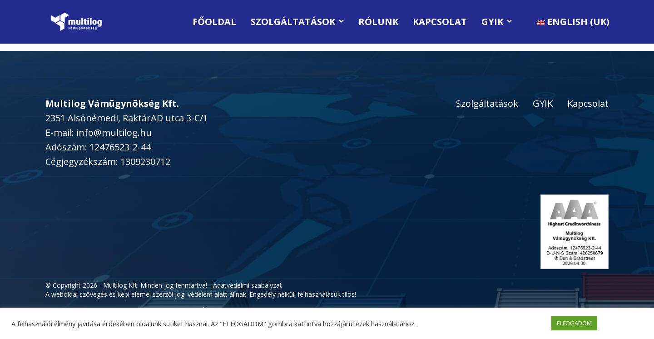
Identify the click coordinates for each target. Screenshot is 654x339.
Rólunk (378, 21)
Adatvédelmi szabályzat (247, 285)
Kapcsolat (440, 21)
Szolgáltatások (297, 21)
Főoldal (214, 21)
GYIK (496, 21)
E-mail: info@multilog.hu (98, 132)
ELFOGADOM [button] (574, 323)
